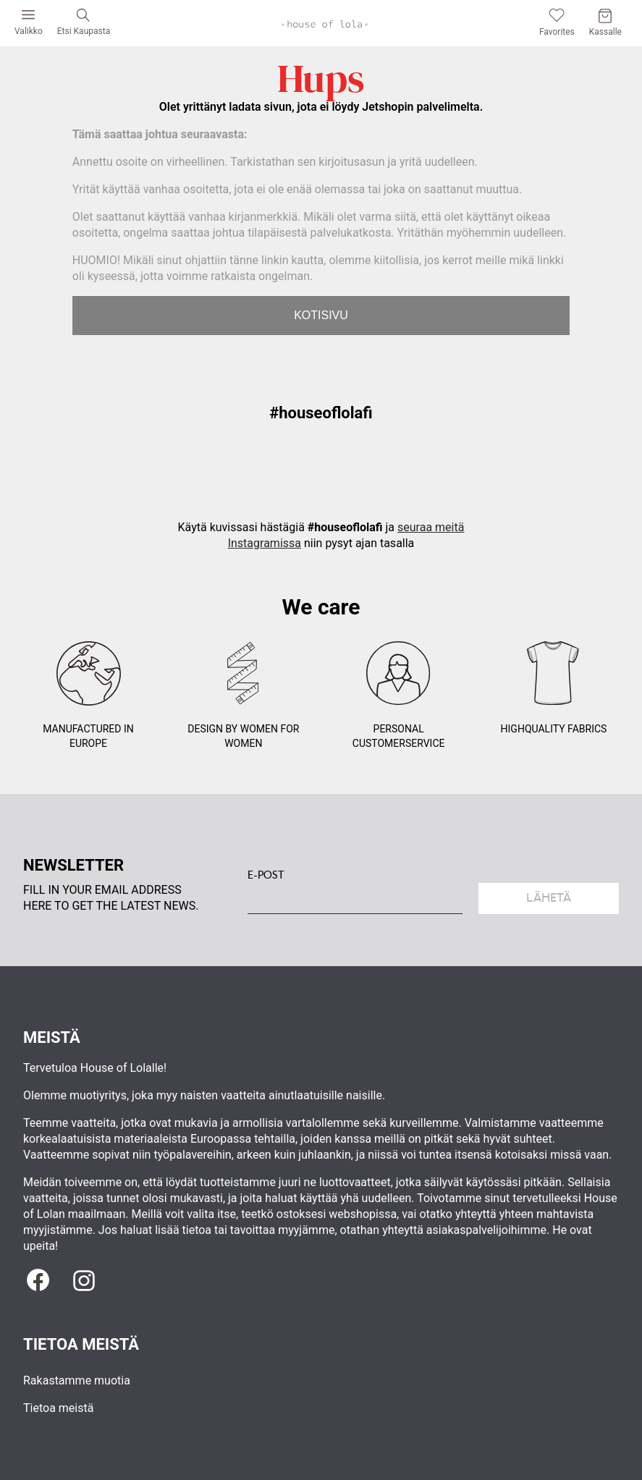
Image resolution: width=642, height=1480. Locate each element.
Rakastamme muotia (76, 1380)
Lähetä (548, 897)
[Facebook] (37, 1281)
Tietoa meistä (58, 1408)
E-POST (266, 874)
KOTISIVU (321, 315)
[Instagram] (83, 1281)
